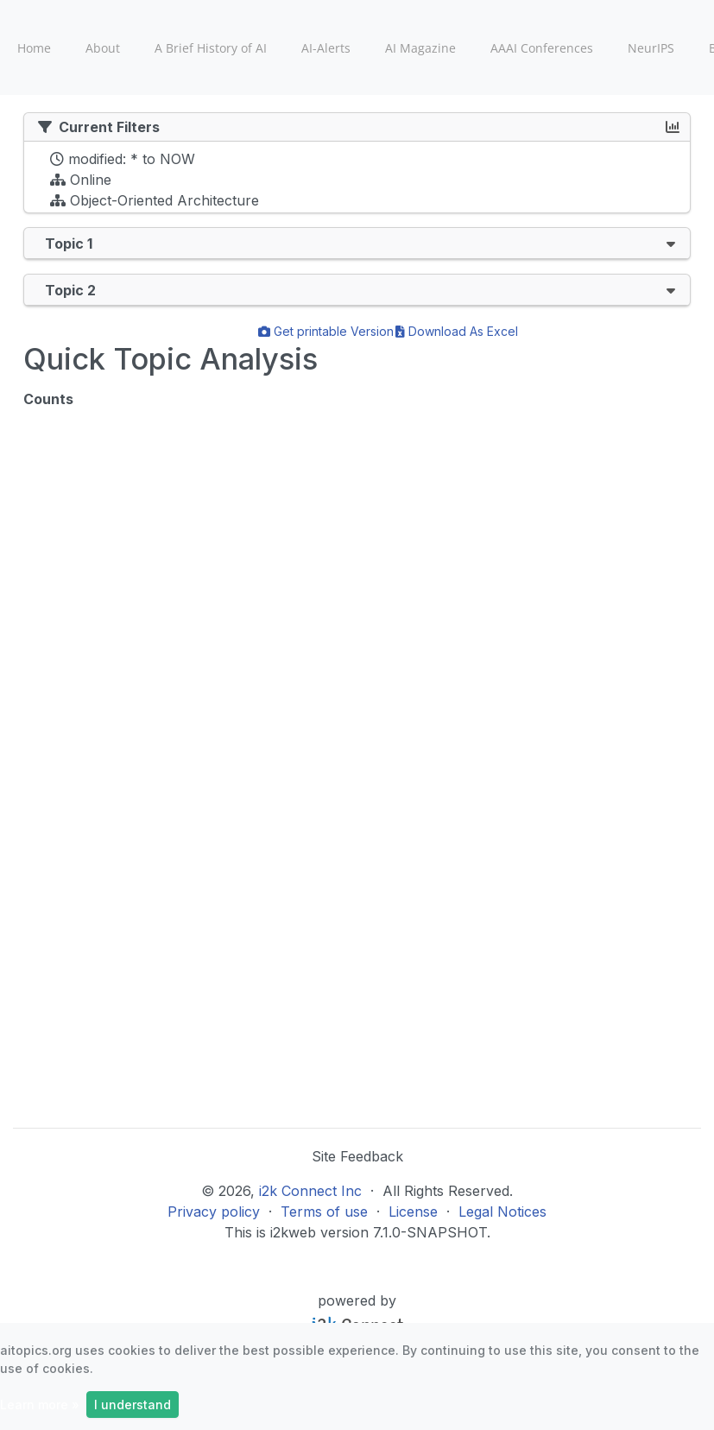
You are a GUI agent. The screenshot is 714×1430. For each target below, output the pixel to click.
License (413, 1211)
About (102, 48)
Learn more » (39, 1404)
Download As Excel (456, 331)
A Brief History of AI (211, 48)
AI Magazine (420, 48)
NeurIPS (651, 48)
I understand (132, 1404)
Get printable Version (326, 331)
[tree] (357, 181)
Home (34, 48)
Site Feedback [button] (357, 1156)
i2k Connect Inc (310, 1190)
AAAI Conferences (541, 48)
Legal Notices (502, 1211)
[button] (671, 243)
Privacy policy (213, 1211)
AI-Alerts (326, 48)
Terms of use (324, 1211)
